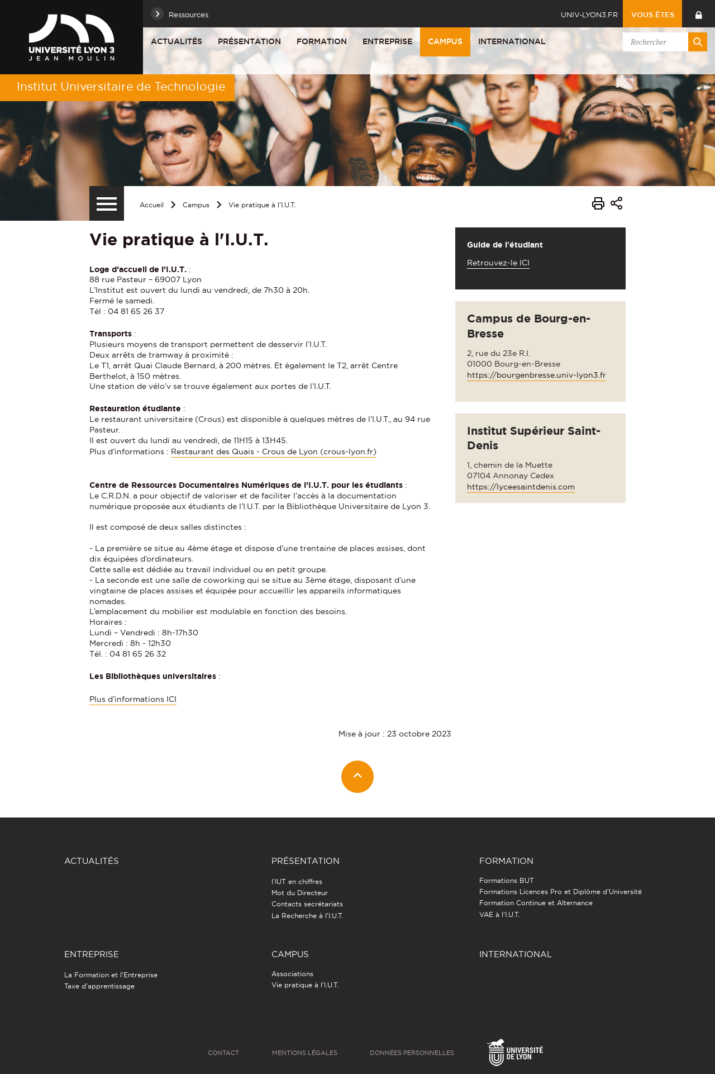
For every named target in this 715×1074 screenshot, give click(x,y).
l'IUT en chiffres (296, 881)
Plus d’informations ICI (133, 699)
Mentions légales (304, 1052)
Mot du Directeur (299, 892)
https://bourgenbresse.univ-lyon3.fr (536, 374)
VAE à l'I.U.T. (499, 914)
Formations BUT (506, 880)
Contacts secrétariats (307, 903)
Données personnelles (412, 1052)
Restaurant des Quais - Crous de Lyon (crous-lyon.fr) (273, 451)
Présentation (249, 41)
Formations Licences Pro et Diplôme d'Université (560, 891)
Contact (223, 1052)
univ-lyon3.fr (589, 14)
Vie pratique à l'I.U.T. (262, 204)
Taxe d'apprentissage (99, 986)
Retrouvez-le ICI (498, 262)
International (512, 41)
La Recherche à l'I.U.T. (307, 915)
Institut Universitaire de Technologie (121, 86)
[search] (663, 41)
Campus (445, 41)
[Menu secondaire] (106, 203)
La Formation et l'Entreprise (111, 974)
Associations (292, 973)
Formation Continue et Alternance (536, 902)
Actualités (176, 41)
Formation (322, 41)
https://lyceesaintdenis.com (521, 486)
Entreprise (387, 41)
